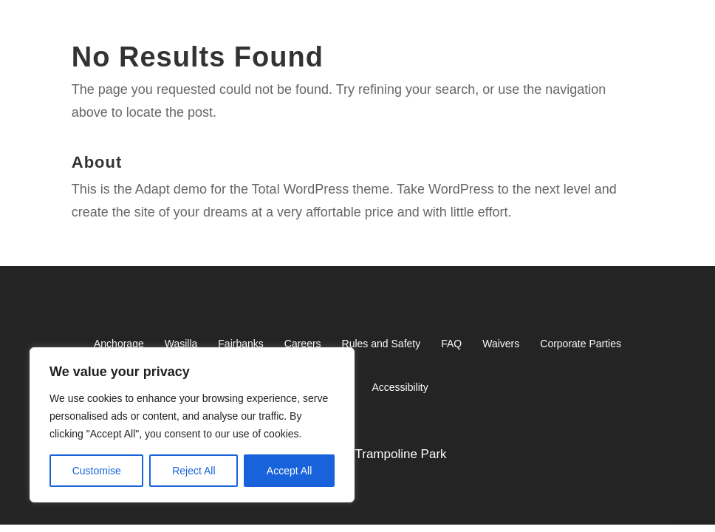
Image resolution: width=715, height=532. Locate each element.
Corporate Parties (580, 343)
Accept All (289, 471)
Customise (96, 471)
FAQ (451, 343)
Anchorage (119, 343)
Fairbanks (240, 343)
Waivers (500, 343)
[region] (192, 424)
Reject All (193, 471)
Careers (302, 343)
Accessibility (400, 387)
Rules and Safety (381, 343)
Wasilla (181, 343)
